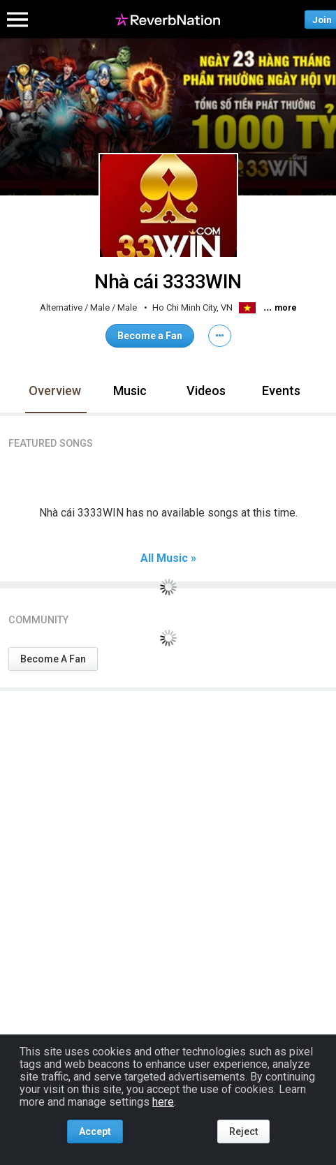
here (163, 1101)
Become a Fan (149, 335)
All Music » (168, 558)
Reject (243, 1131)
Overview (55, 390)
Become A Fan (53, 659)
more (286, 308)
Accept (95, 1131)
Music (130, 390)
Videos (206, 390)
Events (281, 390)
